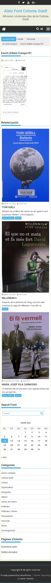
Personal (5, 520)
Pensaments (7, 516)
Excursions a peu (9, 546)
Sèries (4, 525)
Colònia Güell (7, 477)
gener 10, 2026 (9, 294)
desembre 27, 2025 (10, 381)
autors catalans (8, 218)
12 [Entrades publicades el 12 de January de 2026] (4, 440)
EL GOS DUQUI (11, 112)
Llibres (18, 218)
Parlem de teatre (9, 551)
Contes (4, 482)
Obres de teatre (9, 501)
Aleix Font (20, 60)
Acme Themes (27, 578)
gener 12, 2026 (9, 203)
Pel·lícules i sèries (9, 511)
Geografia (6, 492)
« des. (4, 457)
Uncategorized (8, 530)
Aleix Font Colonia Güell (25, 10)
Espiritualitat (7, 487)
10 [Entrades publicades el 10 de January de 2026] (39, 436)
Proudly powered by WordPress (16, 575)
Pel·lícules (5, 506)
